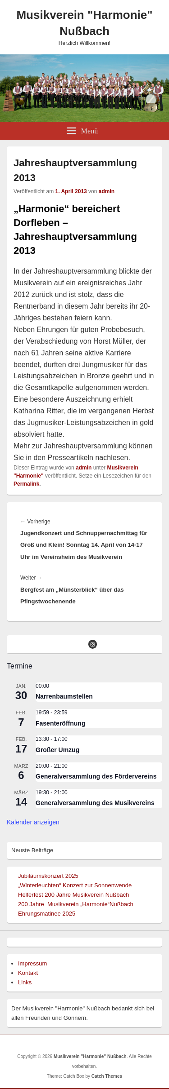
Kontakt (28, 972)
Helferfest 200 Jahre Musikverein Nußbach (73, 894)
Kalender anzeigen (33, 822)
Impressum (32, 963)
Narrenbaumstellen (64, 696)
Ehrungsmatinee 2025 (46, 913)
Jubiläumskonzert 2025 (48, 875)
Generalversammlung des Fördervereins (96, 776)
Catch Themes (106, 1076)
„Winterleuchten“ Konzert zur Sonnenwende (75, 885)
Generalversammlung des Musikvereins (95, 802)
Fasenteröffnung (60, 723)
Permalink (26, 484)
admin (106, 191)
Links (25, 982)
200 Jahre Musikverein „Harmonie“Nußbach (75, 904)
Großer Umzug (57, 749)
